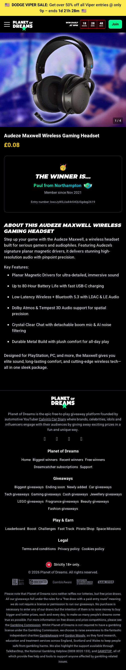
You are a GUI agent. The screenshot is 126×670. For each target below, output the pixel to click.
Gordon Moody (75, 635)
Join (115, 24)
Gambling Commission (25, 625)
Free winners (95, 459)
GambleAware (49, 635)
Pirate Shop (85, 528)
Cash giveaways (75, 494)
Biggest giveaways (29, 487)
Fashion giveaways (63, 508)
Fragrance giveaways (62, 501)
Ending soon (55, 487)
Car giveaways (100, 487)
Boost (31, 528)
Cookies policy (93, 549)
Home (26, 459)
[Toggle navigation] (7, 24)
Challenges (47, 528)
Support (86, 467)
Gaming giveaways (46, 494)
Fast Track (66, 528)
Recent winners (71, 459)
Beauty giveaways (95, 501)
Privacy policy (69, 549)
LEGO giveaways (30, 501)
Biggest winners (45, 459)
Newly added (77, 487)
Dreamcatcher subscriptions (56, 467)
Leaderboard (15, 528)
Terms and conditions (39, 549)
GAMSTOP (105, 651)
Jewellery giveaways (106, 494)
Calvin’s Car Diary (52, 419)
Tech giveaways (16, 494)
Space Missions (108, 528)
